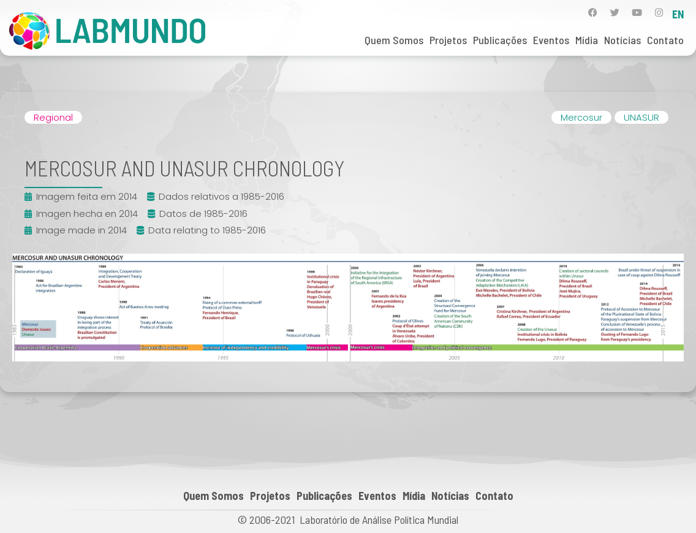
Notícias (622, 40)
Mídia (586, 40)
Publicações (500, 40)
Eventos (551, 40)
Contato (665, 40)
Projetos (448, 40)
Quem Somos (394, 40)
